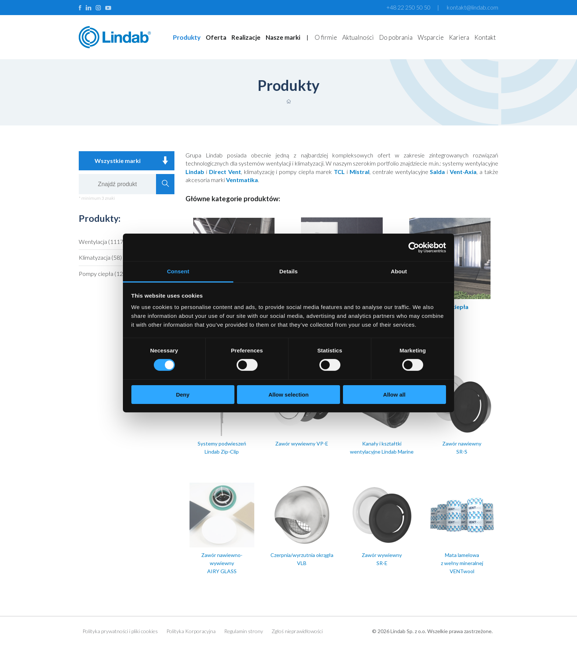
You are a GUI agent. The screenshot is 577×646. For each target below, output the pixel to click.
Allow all (394, 394)
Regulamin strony (243, 631)
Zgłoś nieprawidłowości (297, 631)
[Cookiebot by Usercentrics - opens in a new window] (414, 247)
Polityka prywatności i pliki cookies (120, 631)
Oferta (216, 37)
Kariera (459, 37)
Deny (183, 394)
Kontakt (485, 37)
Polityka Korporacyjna (191, 631)
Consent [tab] (178, 271)
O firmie (326, 37)
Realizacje (246, 37)
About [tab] (399, 271)
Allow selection (288, 394)
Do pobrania (396, 37)
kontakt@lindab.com (472, 7)
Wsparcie (431, 37)
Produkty (187, 37)
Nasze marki (283, 37)
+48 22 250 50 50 (408, 7)
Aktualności (358, 37)
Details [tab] (288, 271)
